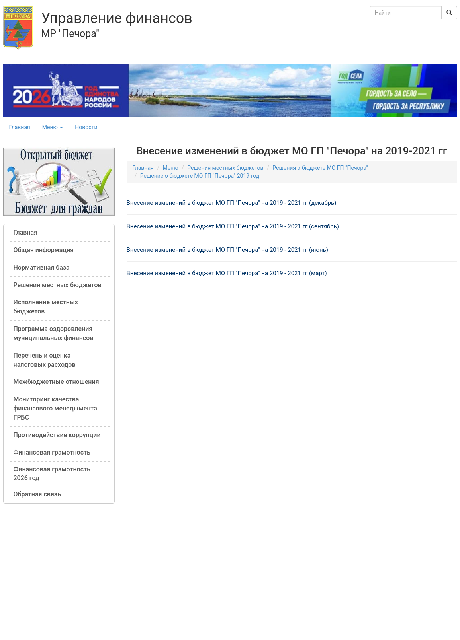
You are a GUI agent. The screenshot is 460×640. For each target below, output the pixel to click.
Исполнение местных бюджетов (46, 306)
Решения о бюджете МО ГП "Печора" (320, 168)
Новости (86, 127)
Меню (52, 127)
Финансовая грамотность (52, 452)
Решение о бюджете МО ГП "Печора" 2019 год (200, 176)
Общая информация (44, 250)
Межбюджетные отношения (56, 381)
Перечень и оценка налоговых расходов (45, 360)
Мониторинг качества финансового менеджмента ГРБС (55, 408)
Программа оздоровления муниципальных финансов (54, 333)
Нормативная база (42, 267)
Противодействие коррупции (57, 435)
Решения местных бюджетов (58, 285)
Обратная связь (37, 494)
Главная (19, 127)
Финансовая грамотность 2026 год (52, 473)
